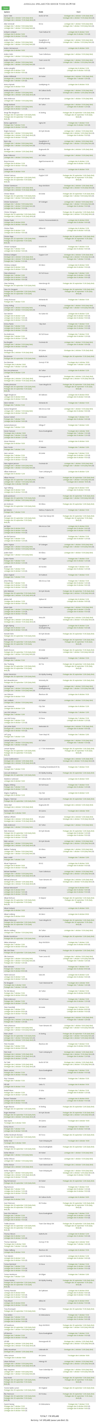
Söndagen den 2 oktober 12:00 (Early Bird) (18, 18)
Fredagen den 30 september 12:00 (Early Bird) (19, 115)
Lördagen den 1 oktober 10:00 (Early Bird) (18, 26)
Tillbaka (5, 8)
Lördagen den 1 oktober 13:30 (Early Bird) (18, 28)
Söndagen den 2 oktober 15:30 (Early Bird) (18, 20)
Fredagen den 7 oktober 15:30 (14, 125)
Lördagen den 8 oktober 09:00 (14, 222)
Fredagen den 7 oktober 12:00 (14, 81)
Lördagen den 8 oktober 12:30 (14, 70)
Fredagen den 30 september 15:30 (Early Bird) (78, 116)
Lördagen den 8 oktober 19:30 (14, 36)
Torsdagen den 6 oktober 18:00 (15, 364)
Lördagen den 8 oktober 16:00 (14, 34)
